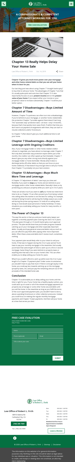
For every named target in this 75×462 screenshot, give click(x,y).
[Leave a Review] (56, 430)
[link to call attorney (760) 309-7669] (4, 4)
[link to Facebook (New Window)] (14, 438)
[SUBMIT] (58, 358)
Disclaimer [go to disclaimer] (57, 444)
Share (59, 71)
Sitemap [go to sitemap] (47, 444)
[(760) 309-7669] (19, 424)
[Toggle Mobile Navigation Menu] (71, 4)
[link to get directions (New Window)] (19, 418)
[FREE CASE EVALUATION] (37, 25)
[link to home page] (37, 4)
